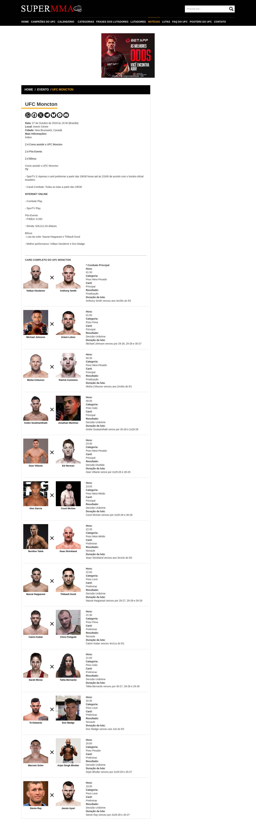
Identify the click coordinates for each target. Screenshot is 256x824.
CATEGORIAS (86, 21)
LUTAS (166, 21)
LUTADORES (138, 21)
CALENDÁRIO (66, 21)
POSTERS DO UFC (201, 21)
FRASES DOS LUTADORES (112, 21)
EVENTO (43, 89)
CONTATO (220, 21)
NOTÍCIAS (154, 21)
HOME (25, 21)
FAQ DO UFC (180, 21)
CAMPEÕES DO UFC (43, 21)
